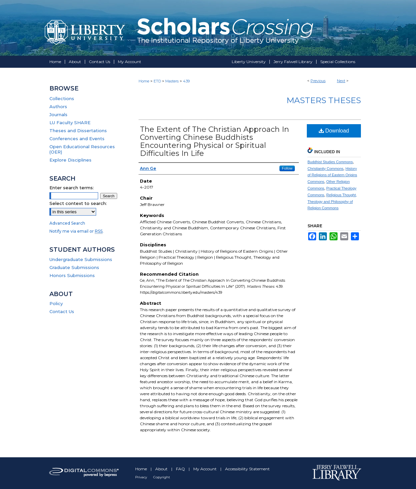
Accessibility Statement (247, 468)
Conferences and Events (77, 138)
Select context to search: (78, 203)
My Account (205, 468)
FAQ (181, 468)
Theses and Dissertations (78, 130)
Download (334, 131)
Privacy (141, 477)
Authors (58, 106)
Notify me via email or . (76, 231)
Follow (287, 168)
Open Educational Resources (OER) (82, 149)
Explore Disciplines (70, 160)
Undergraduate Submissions (80, 259)
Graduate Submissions (74, 267)
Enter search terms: (71, 187)
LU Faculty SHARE (69, 122)
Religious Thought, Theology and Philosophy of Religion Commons (332, 201)
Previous (318, 80)
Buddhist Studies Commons (330, 162)
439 (186, 81)
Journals (58, 114)
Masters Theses (323, 100)
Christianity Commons (325, 169)
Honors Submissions (72, 275)
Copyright (161, 477)
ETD (157, 81)
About (162, 468)
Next (341, 80)
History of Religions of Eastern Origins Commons (332, 175)
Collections (61, 98)
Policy (56, 303)
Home (144, 81)
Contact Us (61, 311)
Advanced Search (67, 223)
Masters (172, 81)
